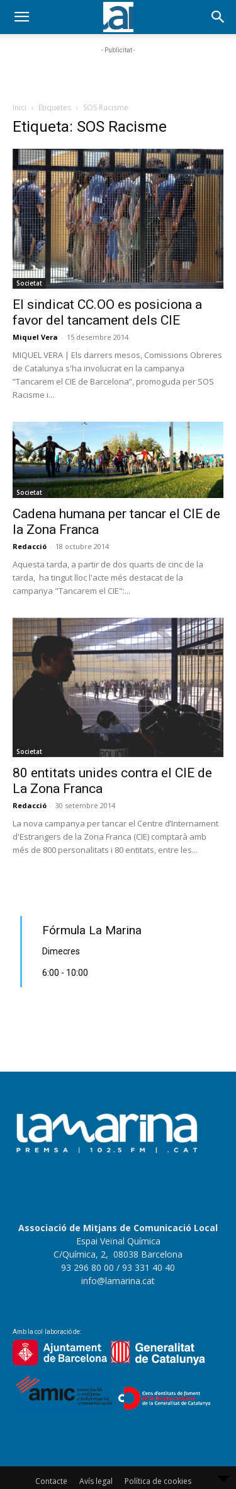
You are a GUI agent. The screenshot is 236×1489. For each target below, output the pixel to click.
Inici (19, 107)
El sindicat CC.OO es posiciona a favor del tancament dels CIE (107, 312)
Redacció (30, 546)
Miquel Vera (35, 337)
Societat (29, 283)
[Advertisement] (118, 72)
